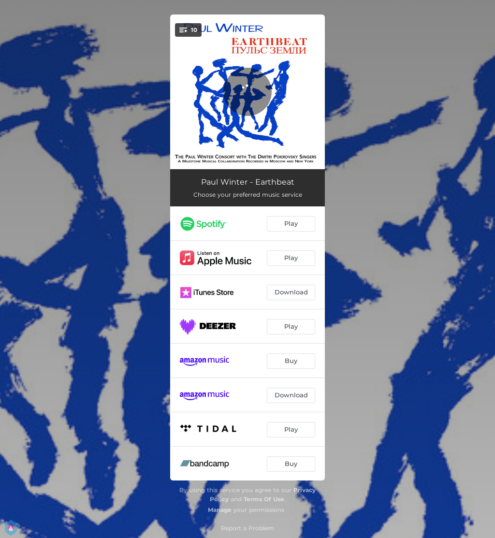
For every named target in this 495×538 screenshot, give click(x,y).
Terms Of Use (264, 499)
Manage (220, 509)
